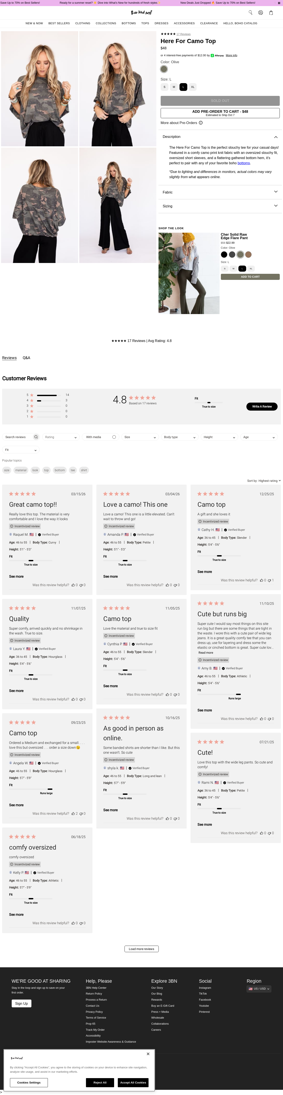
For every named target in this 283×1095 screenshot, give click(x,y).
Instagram (205, 987)
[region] (79, 1070)
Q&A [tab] (26, 357)
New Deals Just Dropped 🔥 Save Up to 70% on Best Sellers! (225, 2)
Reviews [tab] (9, 357)
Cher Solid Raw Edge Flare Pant (234, 236)
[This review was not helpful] (80, 585)
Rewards (156, 999)
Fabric (220, 192)
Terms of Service (96, 1017)
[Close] (148, 1054)
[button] (48, 395)
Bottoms (129, 23)
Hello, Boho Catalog (240, 23)
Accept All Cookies (133, 1082)
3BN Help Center (96, 987)
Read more (206, 652)
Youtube (204, 1005)
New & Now (34, 23)
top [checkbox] (46, 470)
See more (16, 576)
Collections (106, 23)
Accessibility (93, 1035)
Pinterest (204, 1011)
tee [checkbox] (73, 470)
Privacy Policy (94, 1011)
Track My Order (95, 1029)
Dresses (161, 23)
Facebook (205, 999)
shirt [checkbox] (84, 470)
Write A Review (262, 406)
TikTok (203, 993)
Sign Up (21, 1003)
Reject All (100, 1082)
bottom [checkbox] (60, 470)
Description (220, 136)
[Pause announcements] (279, 3)
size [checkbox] (6, 470)
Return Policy (94, 993)
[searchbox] (17, 436)
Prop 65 (90, 1023)
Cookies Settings (29, 1082)
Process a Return (96, 999)
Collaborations (160, 1023)
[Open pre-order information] (182, 122)
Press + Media (160, 1011)
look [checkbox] (35, 470)
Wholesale (157, 1017)
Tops (145, 23)
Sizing (220, 206)
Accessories (184, 23)
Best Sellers (59, 23)
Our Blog (156, 993)
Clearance (209, 23)
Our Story (157, 987)
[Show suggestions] (259, 988)
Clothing (82, 23)
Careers (156, 1029)
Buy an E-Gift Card (162, 1005)
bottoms (244, 163)
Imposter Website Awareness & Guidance (111, 1041)
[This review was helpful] (73, 585)
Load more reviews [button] (141, 949)
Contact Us (92, 1005)
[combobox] (61, 437)
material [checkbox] (20, 470)
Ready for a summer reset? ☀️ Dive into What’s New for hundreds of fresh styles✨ (117, 2)
